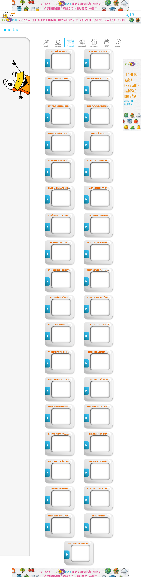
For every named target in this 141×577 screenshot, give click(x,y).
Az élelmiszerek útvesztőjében (102, 476)
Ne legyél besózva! (59, 285)
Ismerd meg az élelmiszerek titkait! (65, 449)
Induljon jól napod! (98, 39)
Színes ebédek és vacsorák (61, 39)
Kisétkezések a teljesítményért (102, 66)
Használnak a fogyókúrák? (61, 176)
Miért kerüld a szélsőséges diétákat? (105, 258)
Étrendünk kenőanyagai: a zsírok (64, 258)
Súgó (113, 574)
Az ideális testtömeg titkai (100, 148)
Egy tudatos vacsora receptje (83, 531)
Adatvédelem (37, 574)
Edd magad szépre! (59, 230)
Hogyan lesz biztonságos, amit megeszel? (68, 367)
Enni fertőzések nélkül (59, 66)
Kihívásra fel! (98, 504)
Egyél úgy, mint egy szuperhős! (102, 230)
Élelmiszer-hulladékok (59, 504)
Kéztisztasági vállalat (59, 422)
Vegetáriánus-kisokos (59, 340)
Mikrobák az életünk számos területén (106, 394)
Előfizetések (50, 574)
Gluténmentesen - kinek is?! (61, 148)
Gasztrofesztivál (98, 449)
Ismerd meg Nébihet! (98, 367)
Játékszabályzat (64, 574)
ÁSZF (120, 574)
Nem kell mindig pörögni (99, 285)
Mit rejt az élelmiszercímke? (62, 94)
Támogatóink (104, 574)
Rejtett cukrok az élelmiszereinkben (66, 312)
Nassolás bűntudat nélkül (61, 121)
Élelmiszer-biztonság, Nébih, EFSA (64, 394)
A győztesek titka (98, 176)
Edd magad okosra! (98, 203)
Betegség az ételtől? (98, 340)
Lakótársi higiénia (98, 422)
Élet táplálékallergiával (99, 94)
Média (76, 574)
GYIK (83, 574)
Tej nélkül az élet (98, 121)
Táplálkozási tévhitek (98, 312)
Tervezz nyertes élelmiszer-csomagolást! (69, 476)
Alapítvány (91, 574)
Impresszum (24, 574)
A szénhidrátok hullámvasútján (64, 203)
